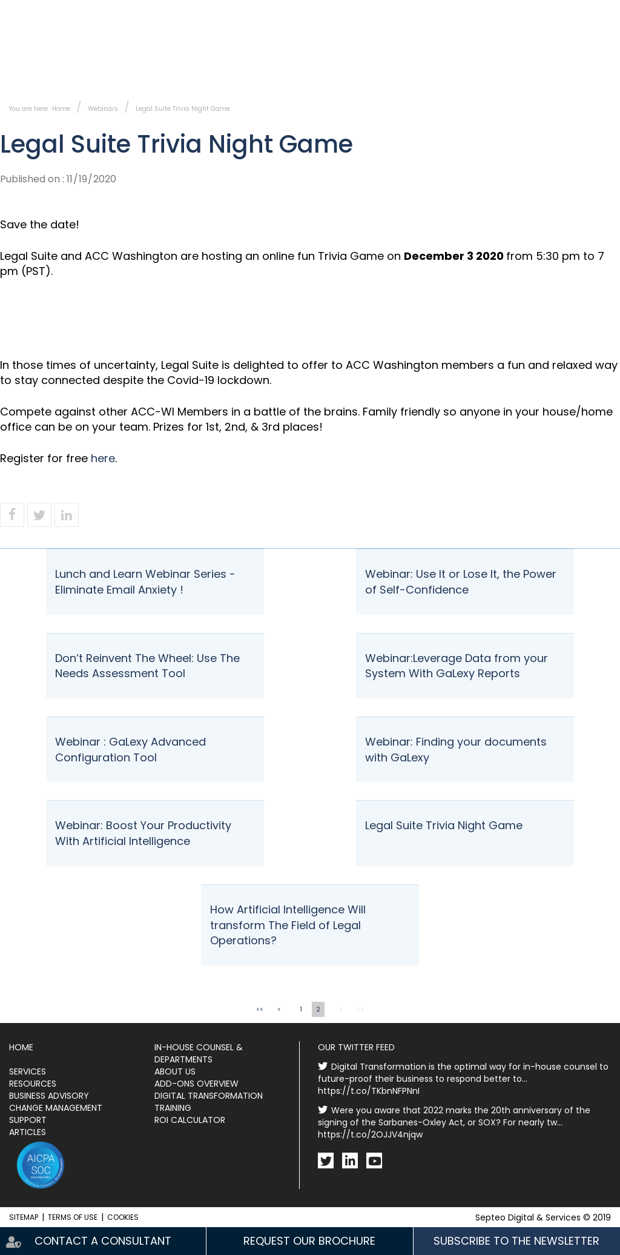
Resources (594, 70)
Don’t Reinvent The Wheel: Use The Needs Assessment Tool (147, 666)
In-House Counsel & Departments (83, 70)
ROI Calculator (189, 1120)
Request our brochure (309, 1240)
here (103, 458)
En (570, 12)
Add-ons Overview (196, 1084)
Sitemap (23, 1217)
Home (61, 108)
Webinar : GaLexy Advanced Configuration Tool (130, 749)
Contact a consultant (103, 1240)
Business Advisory (49, 1096)
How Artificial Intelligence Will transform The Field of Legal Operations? (288, 925)
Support (28, 1120)
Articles (27, 1132)
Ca (596, 12)
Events (481, 70)
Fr (546, 12)
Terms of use (72, 1217)
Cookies (123, 1217)
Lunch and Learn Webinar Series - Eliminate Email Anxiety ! (145, 581)
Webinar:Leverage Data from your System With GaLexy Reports (456, 666)
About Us (372, 70)
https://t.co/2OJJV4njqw (370, 1134)
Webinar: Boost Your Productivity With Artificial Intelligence (143, 833)
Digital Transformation (208, 1096)
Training (172, 1108)
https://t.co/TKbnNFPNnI (369, 1091)
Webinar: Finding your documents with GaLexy (456, 749)
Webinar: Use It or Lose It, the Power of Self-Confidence (460, 581)
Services (258, 70)
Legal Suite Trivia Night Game (183, 108)
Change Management (55, 1108)
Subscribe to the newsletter (397, 12)
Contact (288, 12)
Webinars (103, 108)
